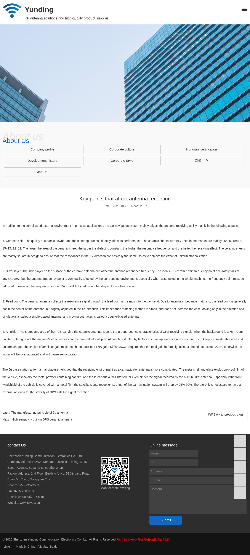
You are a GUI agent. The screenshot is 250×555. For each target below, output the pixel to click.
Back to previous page (225, 414)
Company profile (42, 149)
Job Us (42, 172)
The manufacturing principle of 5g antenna (39, 412)
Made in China (25, 546)
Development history (42, 160)
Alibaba (43, 546)
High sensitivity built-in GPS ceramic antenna (42, 419)
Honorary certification (201, 149)
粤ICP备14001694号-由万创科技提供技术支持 (142, 539)
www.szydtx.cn (30, 502)
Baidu (54, 546)
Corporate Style (122, 160)
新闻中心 (201, 160)
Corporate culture (122, 149)
